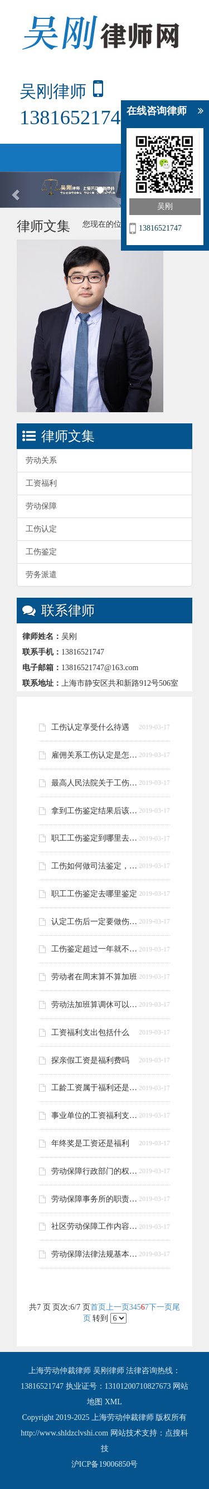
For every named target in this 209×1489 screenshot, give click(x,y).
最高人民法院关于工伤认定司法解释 (97, 783)
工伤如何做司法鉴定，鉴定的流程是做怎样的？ (97, 866)
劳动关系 (41, 460)
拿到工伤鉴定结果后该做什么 (97, 811)
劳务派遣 (41, 574)
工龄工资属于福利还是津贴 (97, 1087)
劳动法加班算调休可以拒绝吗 (97, 1004)
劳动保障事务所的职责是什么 (97, 1199)
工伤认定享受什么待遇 (90, 727)
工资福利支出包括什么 (90, 1032)
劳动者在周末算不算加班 (94, 977)
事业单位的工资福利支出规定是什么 (97, 1115)
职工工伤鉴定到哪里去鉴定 (97, 838)
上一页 (117, 1307)
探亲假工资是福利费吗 (90, 1060)
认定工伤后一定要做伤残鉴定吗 (97, 921)
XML (113, 1402)
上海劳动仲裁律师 (60, 1370)
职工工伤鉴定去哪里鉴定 (94, 894)
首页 (98, 1307)
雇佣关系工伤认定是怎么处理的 (97, 755)
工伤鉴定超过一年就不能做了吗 (97, 949)
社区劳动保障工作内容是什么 (97, 1226)
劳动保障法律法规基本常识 (97, 1254)
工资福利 (41, 483)
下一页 (160, 1307)
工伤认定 (41, 529)
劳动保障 (41, 506)
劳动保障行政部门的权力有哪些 (97, 1171)
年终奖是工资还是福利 (90, 1143)
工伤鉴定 (41, 552)
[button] (15, 190)
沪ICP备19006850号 (104, 1464)
